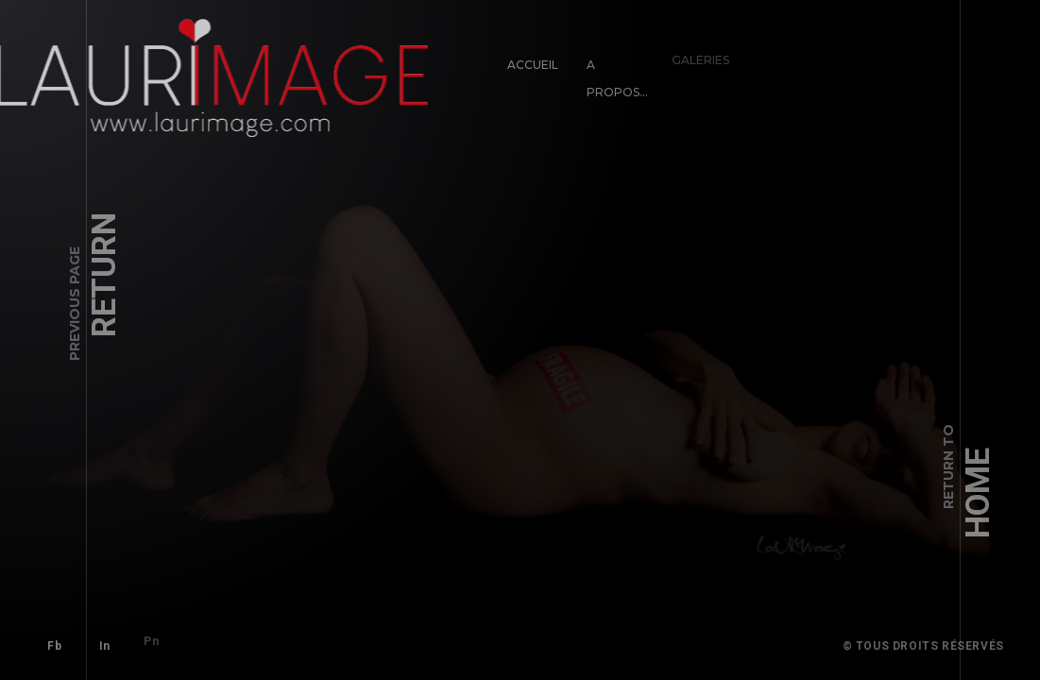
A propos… (608, 69)
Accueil (530, 62)
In (96, 636)
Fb (52, 644)
